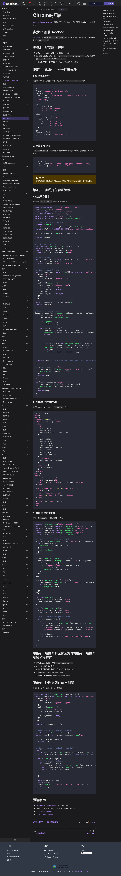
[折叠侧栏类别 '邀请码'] (27, 426)
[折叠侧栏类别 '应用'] (27, 193)
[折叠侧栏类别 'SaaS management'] (27, 350)
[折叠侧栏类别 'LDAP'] (27, 536)
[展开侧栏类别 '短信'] (27, 300)
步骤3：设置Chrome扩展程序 (109, 17)
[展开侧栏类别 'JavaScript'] (27, 583)
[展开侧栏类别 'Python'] (27, 601)
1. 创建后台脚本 (108, 30)
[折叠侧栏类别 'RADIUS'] (27, 550)
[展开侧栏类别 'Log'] (27, 333)
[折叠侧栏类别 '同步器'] (27, 454)
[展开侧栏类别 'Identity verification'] (27, 329)
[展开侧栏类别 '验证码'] (27, 318)
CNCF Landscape (82, 871)
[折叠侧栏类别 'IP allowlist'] (27, 433)
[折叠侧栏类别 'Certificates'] (27, 498)
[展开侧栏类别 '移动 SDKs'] (27, 108)
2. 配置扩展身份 (109, 24)
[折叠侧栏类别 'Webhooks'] (27, 529)
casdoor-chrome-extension (43, 22)
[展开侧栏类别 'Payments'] (27, 315)
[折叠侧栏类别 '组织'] (27, 166)
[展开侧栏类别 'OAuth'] (27, 293)
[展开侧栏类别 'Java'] (27, 579)
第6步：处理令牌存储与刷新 (110, 49)
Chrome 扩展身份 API (44, 811)
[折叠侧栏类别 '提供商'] (27, 286)
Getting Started (13, 850)
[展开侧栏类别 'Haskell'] (27, 597)
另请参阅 (105, 53)
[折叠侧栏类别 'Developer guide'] (27, 156)
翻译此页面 (52, 822)
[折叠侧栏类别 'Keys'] (27, 343)
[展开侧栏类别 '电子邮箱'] (27, 296)
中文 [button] (70, 3)
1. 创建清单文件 (108, 21)
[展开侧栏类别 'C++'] (27, 568)
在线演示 (109, 3)
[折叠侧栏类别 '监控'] (27, 618)
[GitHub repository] (79, 4)
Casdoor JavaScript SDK (45, 815)
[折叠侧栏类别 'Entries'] (27, 611)
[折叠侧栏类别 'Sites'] (27, 440)
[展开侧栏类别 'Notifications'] (27, 304)
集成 (40, 4)
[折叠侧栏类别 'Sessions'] (27, 512)
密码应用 (46, 4)
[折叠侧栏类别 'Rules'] (27, 447)
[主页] (35, 9)
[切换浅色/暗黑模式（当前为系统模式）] (117, 3)
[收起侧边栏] (15, 840)
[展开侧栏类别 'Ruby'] (27, 593)
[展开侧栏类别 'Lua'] (27, 586)
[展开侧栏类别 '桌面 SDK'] (27, 104)
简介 (9, 854)
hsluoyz (91, 822)
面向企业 (62, 3)
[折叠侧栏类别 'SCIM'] (27, 557)
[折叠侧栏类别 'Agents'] (27, 604)
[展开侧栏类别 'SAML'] (27, 142)
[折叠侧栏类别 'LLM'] (27, 39)
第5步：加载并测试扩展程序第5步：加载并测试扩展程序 (110, 43)
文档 (18, 4)
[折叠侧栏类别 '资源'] (27, 336)
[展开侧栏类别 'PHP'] (27, 590)
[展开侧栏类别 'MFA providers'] (27, 402)
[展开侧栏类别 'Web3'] (27, 322)
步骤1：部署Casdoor (108, 10)
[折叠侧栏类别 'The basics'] (27, 8)
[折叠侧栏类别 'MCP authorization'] (27, 251)
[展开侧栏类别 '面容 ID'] (27, 325)
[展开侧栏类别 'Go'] (27, 575)
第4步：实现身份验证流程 (110, 27)
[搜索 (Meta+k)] (96, 4)
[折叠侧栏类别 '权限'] (27, 268)
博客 (51, 4)
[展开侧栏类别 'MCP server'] (27, 145)
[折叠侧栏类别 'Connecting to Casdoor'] (27, 80)
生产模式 (37, 37)
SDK (9, 860)
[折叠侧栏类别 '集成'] (27, 564)
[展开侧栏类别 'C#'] (27, 572)
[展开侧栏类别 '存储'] (27, 307)
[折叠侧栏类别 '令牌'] (27, 505)
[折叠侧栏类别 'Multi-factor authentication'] (27, 388)
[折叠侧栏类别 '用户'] (27, 405)
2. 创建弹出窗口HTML (109, 34)
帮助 (56, 4)
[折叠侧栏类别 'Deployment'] (27, 49)
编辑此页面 (38, 822)
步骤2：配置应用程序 (108, 13)
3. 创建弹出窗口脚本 (110, 38)
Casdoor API (13, 857)
